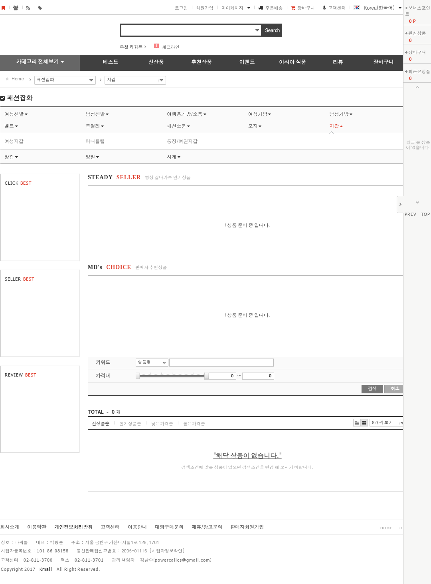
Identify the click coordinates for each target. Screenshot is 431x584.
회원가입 (205, 8)
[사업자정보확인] (166, 551)
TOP (425, 214)
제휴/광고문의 (207, 526)
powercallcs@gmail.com (182, 560)
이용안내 (137, 526)
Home (18, 79)
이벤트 (247, 62)
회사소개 (9, 526)
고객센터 (337, 8)
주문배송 (274, 8)
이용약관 (36, 526)
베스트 (111, 62)
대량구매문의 (169, 526)
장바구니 (306, 8)
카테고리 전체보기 (37, 61)
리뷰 (338, 62)
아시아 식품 (292, 62)
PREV (411, 214)
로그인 (181, 8)
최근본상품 (419, 71)
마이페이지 (232, 8)
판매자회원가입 (247, 526)
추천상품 (201, 62)
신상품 (156, 62)
